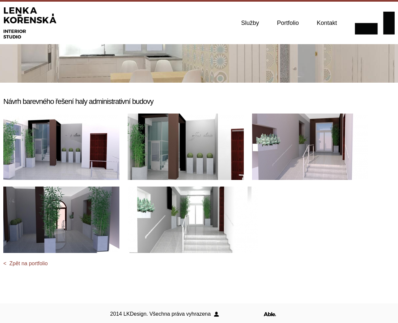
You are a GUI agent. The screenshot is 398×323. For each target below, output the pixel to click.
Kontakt (327, 23)
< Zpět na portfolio (25, 263)
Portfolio (288, 23)
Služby (250, 23)
